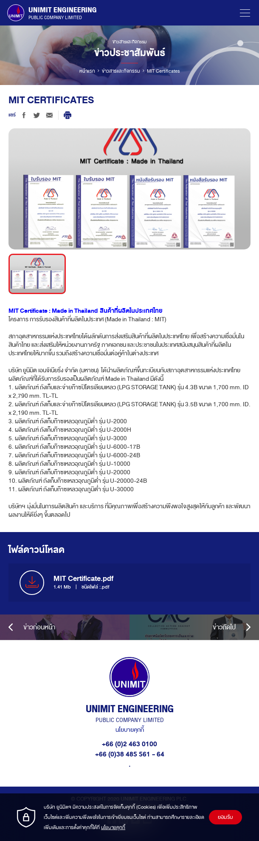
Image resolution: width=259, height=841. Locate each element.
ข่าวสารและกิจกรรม (121, 71)
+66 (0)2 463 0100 (129, 744)
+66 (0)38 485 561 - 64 (129, 754)
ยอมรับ (225, 817)
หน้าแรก (87, 71)
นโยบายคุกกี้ (129, 730)
